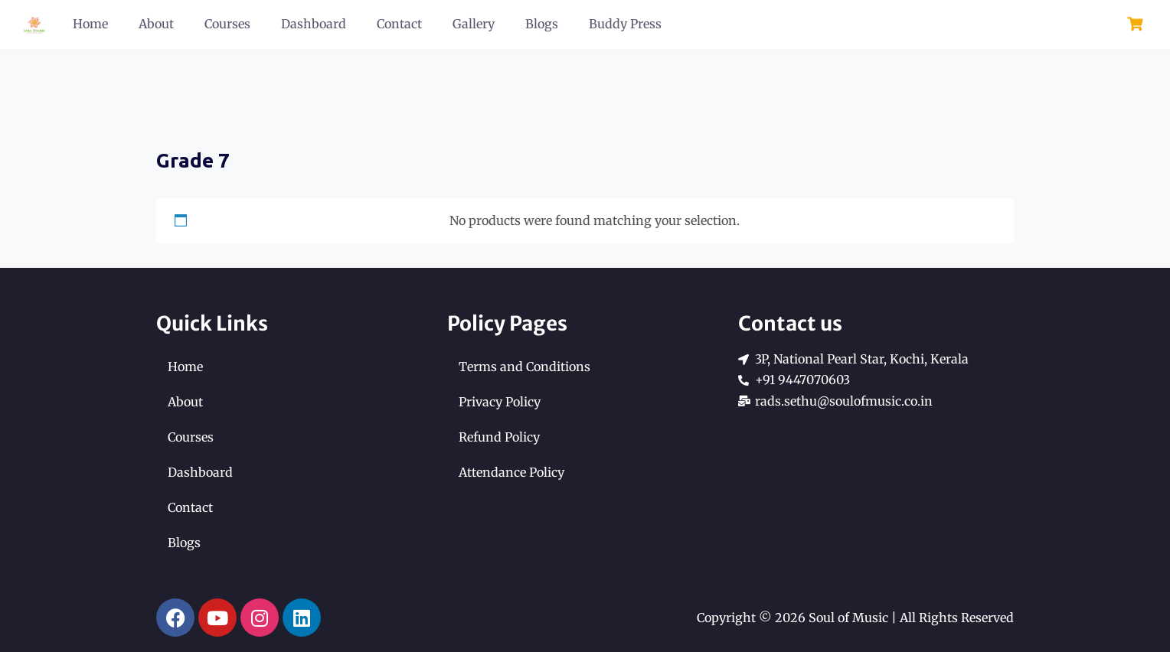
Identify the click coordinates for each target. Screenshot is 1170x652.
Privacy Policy (500, 401)
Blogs (541, 23)
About (156, 23)
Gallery (474, 23)
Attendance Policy (511, 472)
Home (90, 23)
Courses (227, 23)
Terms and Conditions (524, 366)
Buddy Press (625, 23)
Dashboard (313, 23)
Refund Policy (499, 437)
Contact (399, 23)
